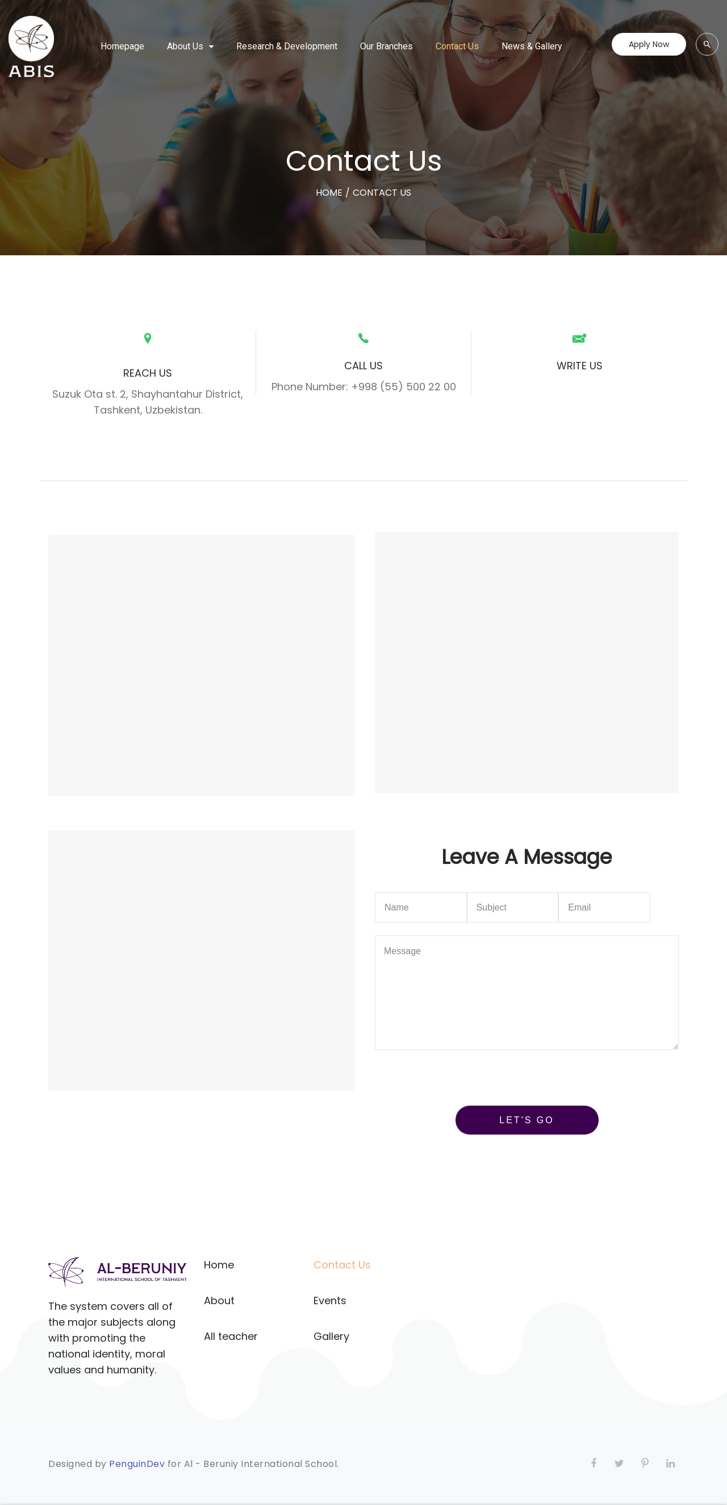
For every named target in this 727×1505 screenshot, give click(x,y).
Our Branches (386, 46)
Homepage (122, 46)
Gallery (331, 1336)
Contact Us (457, 46)
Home (219, 1265)
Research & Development (286, 46)
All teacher (231, 1336)
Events (330, 1300)
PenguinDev (137, 1463)
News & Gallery (532, 46)
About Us (185, 46)
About (219, 1300)
